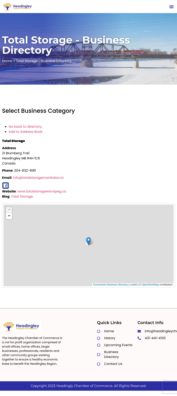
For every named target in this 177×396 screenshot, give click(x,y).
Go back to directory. (26, 126)
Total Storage (22, 196)
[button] (171, 6)
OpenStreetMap (150, 284)
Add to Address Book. (26, 131)
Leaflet (133, 284)
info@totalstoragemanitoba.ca (38, 177)
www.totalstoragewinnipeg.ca (41, 191)
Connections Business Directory (110, 284)
